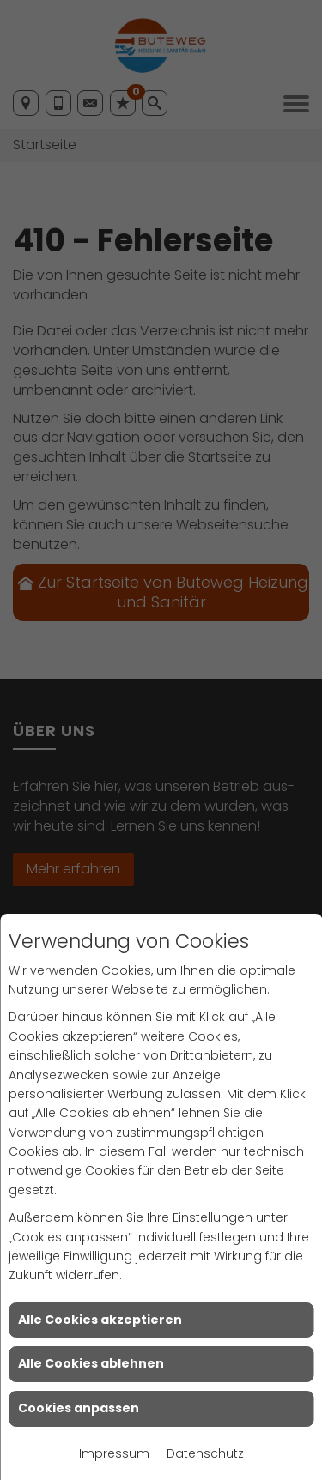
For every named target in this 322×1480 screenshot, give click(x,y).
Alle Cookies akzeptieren (100, 1319)
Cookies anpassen (78, 1408)
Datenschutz (205, 1453)
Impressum (114, 1453)
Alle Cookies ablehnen (91, 1363)
